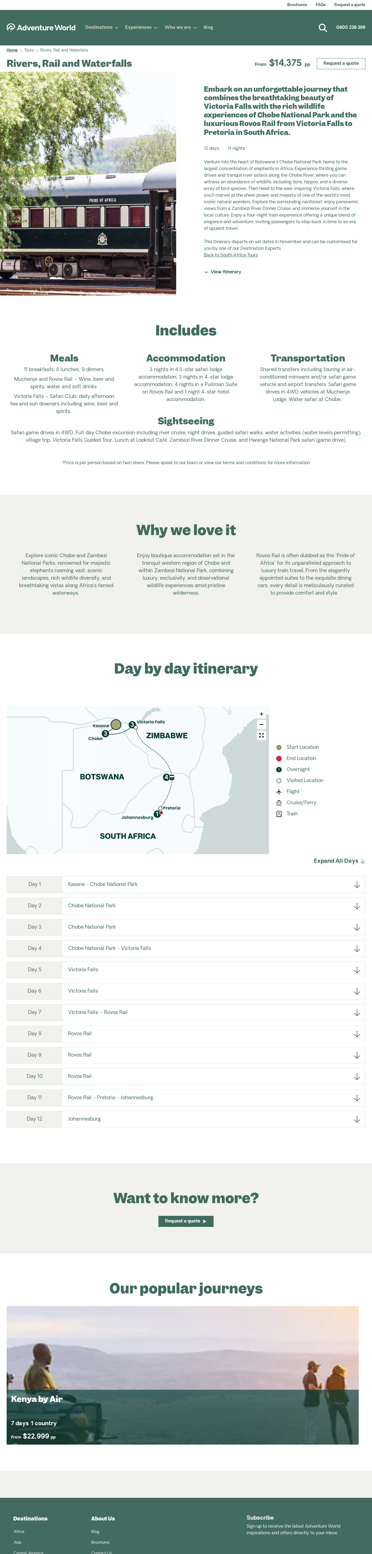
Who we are (178, 27)
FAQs (320, 5)
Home (12, 50)
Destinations (98, 27)
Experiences (138, 27)
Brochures (297, 5)
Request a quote (349, 5)
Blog (208, 27)
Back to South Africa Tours (231, 255)
